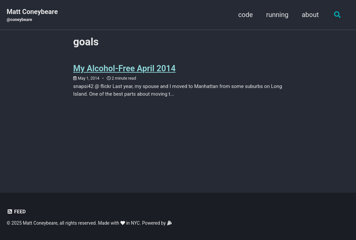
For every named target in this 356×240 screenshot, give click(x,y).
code (245, 15)
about (310, 15)
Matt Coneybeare (32, 15)
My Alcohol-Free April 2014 (124, 68)
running (277, 15)
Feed (16, 212)
